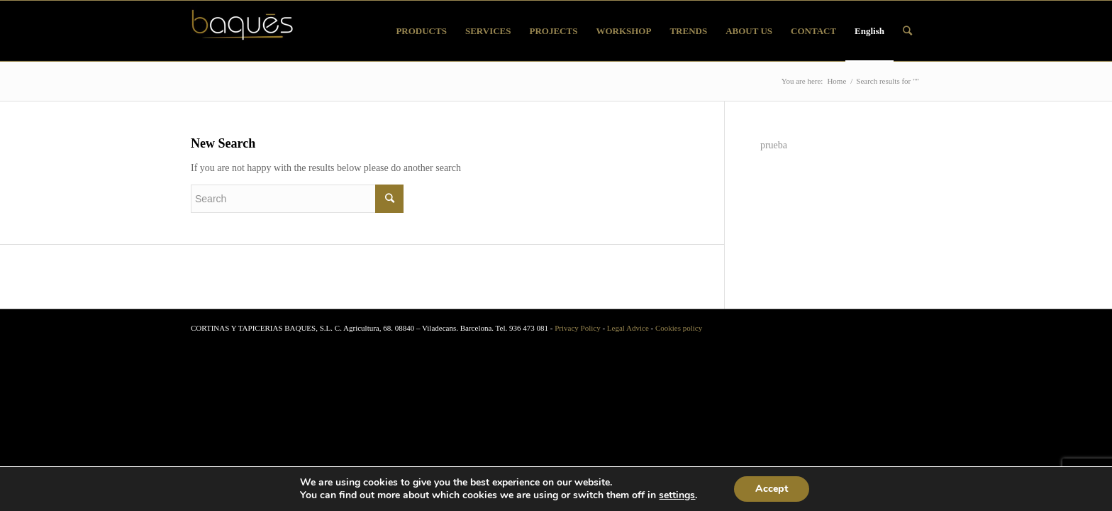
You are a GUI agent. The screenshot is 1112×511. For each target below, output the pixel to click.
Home (836, 81)
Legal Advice (628, 328)
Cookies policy (678, 328)
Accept (771, 488)
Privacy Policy (577, 328)
